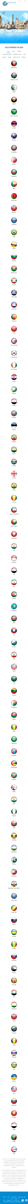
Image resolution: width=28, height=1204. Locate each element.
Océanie (23, 57)
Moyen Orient (16, 57)
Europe (9, 57)
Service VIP (20, 35)
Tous (8, 51)
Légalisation (9, 1200)
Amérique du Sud (17, 54)
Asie (24, 54)
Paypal (25, 1)
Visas (8, 1197)
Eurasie (4, 57)
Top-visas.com (5, 1159)
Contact (20, 1)
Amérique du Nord (7, 54)
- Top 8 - (13, 51)
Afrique (19, 51)
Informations (16, 1200)
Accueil (4, 1197)
